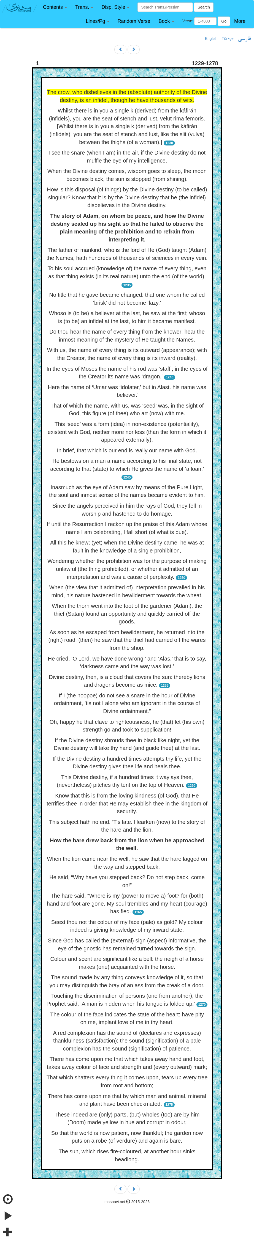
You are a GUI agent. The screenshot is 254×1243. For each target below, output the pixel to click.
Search (204, 7)
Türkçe (228, 38)
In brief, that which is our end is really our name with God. (127, 450)
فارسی (244, 38)
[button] (55, 7)
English (211, 38)
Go (223, 21)
